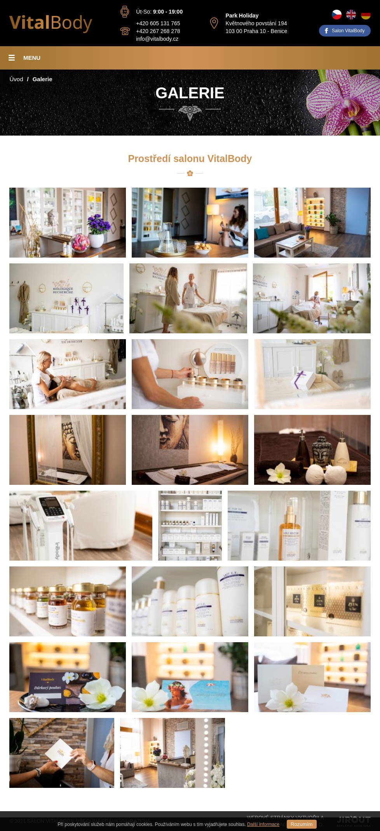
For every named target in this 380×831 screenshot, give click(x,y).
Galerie (42, 79)
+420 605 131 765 (158, 23)
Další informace (263, 824)
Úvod (16, 79)
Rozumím (302, 824)
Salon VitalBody (348, 30)
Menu (31, 57)
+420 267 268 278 (158, 31)
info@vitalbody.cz (157, 39)
